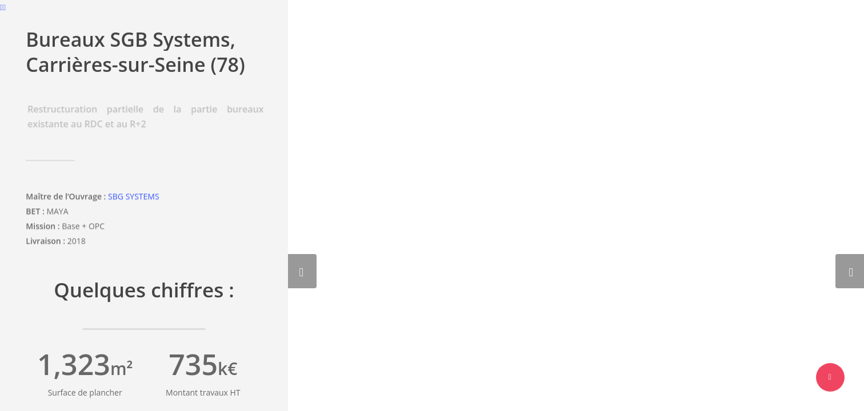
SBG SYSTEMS (133, 197)
